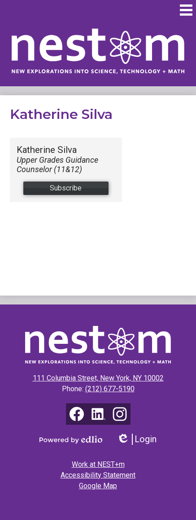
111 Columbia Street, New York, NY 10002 (98, 378)
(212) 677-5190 (110, 389)
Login (137, 439)
